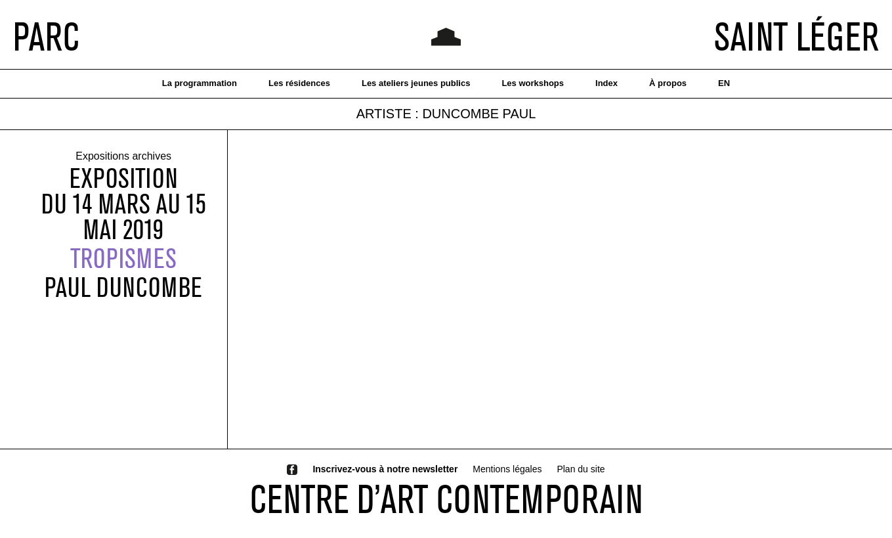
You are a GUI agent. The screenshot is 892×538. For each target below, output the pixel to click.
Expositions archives (123, 156)
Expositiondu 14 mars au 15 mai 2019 (123, 204)
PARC (46, 36)
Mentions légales (507, 469)
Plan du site (581, 469)
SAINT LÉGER (796, 36)
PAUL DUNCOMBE (123, 287)
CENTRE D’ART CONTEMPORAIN (446, 498)
